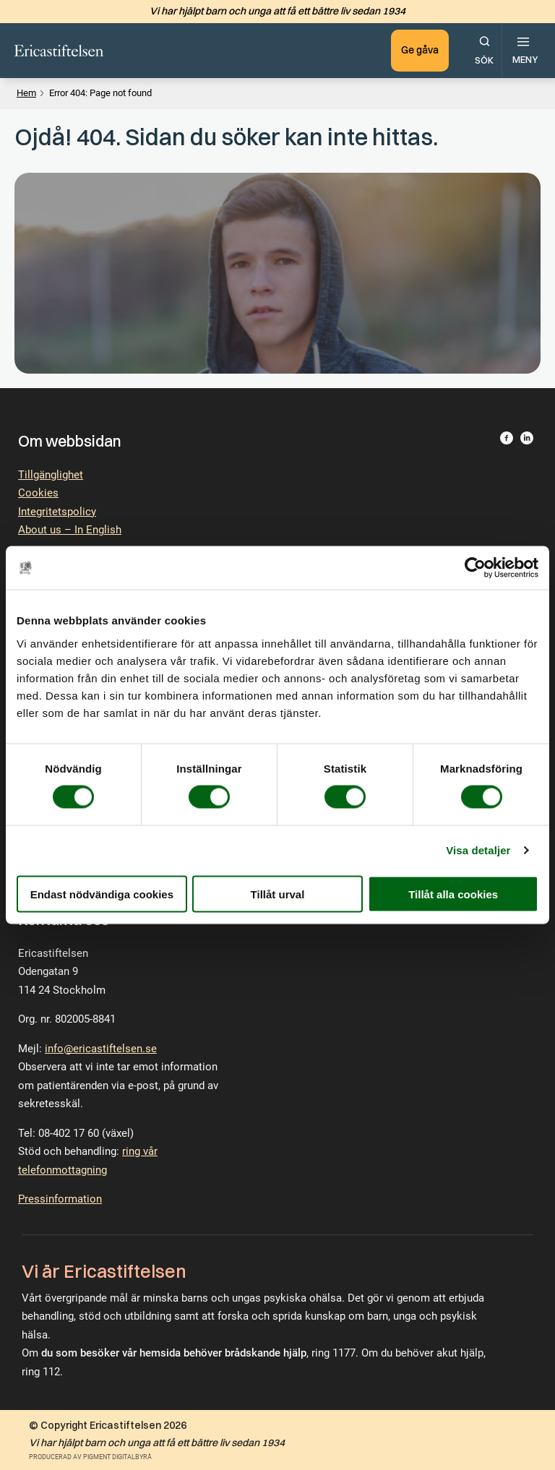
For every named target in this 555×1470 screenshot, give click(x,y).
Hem (26, 92)
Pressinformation (60, 1198)
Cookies (38, 492)
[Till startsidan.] (59, 50)
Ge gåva (419, 49)
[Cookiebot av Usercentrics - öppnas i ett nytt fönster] (475, 568)
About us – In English (69, 529)
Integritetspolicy (57, 511)
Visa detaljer (478, 850)
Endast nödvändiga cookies (101, 893)
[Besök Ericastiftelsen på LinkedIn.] (526, 441)
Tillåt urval (278, 893)
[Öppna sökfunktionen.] (484, 51)
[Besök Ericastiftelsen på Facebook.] (506, 441)
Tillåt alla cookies (453, 893)
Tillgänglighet (50, 474)
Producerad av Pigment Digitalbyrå (90, 1457)
